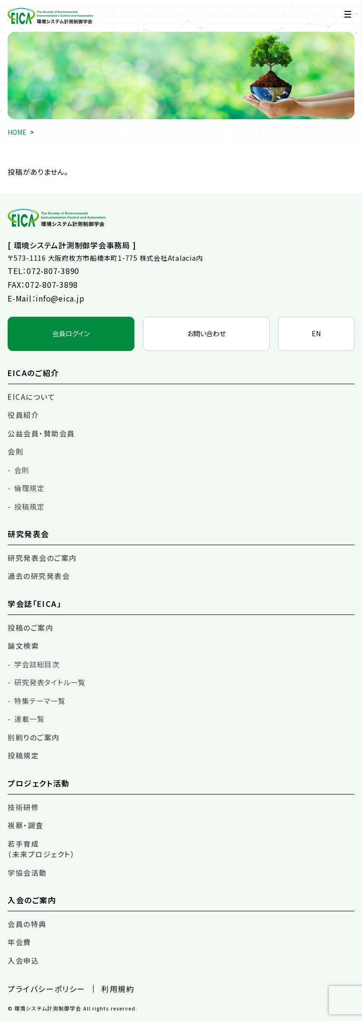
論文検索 (23, 646)
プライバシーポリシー (47, 989)
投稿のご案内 (30, 628)
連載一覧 (29, 719)
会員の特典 (27, 924)
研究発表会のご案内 (42, 558)
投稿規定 (29, 506)
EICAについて (31, 397)
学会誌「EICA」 (34, 603)
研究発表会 (28, 533)
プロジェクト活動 (39, 783)
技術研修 (23, 807)
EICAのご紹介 (33, 372)
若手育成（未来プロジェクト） (41, 849)
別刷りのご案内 (34, 737)
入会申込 (23, 960)
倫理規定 (29, 488)
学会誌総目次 (36, 664)
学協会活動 (27, 873)
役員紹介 (23, 415)
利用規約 (117, 989)
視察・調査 (26, 825)
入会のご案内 (32, 900)
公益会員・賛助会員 (41, 433)
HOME (17, 132)
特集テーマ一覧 (39, 701)
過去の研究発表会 (39, 576)
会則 (15, 451)
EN (316, 333)
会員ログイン (71, 333)
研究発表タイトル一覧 (50, 682)
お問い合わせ (206, 333)
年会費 (19, 942)
